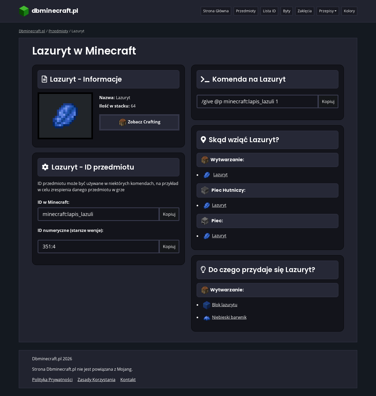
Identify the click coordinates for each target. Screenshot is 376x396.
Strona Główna (216, 10)
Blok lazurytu (224, 305)
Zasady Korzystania (96, 379)
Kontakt (128, 379)
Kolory (349, 10)
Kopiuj (169, 214)
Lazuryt (220, 175)
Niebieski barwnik (229, 317)
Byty (286, 10)
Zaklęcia (305, 10)
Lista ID (269, 10)
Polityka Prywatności (52, 379)
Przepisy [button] (326, 10)
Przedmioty (246, 10)
